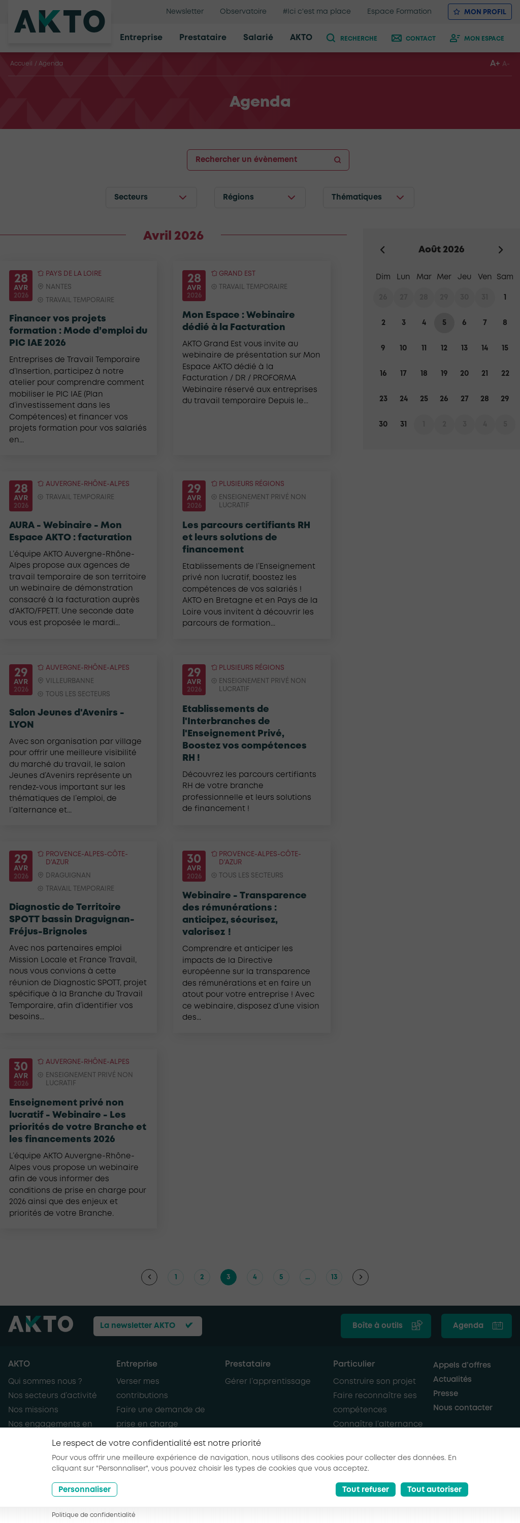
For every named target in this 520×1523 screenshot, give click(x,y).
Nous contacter (463, 1408)
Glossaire (106, 1510)
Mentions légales (165, 1500)
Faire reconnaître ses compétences (375, 1403)
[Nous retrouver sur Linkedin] (482, 1501)
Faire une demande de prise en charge (160, 1417)
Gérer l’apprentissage (268, 1381)
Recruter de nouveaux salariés (159, 1460)
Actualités (452, 1379)
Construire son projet (374, 1381)
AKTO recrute (33, 1452)
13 (334, 1277)
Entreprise (136, 1364)
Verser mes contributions (142, 1389)
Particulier (354, 1364)
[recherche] (354, 38)
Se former (352, 1438)
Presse (445, 1394)
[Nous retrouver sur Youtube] (505, 1501)
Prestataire (248, 1364)
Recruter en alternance (162, 1438)
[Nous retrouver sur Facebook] (458, 1501)
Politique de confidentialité (250, 1500)
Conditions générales (43, 1510)
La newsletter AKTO (137, 1326)
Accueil (21, 64)
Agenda (468, 1326)
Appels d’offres (462, 1365)
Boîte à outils (377, 1326)
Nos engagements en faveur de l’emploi (50, 1431)
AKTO (19, 1364)
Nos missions (33, 1410)
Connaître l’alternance (378, 1424)
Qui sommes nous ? (45, 1381)
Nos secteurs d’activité (52, 1396)
